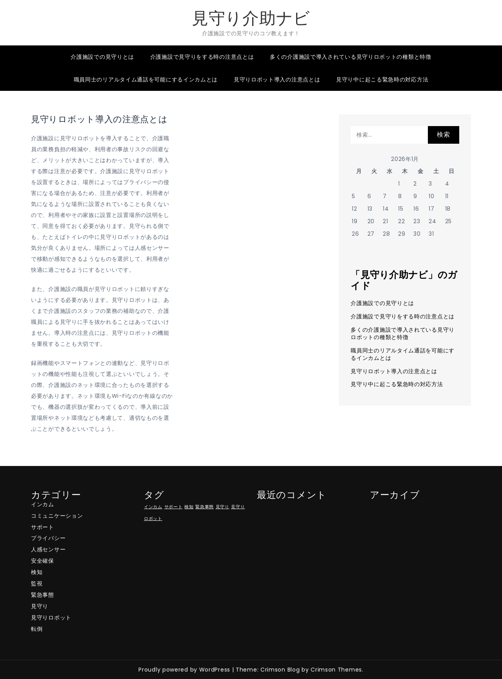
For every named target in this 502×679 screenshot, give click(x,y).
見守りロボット (51, 617)
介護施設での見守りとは (102, 57)
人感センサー (48, 549)
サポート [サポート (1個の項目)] (173, 507)
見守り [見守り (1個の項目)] (222, 507)
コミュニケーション (57, 516)
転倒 (36, 629)
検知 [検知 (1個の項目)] (188, 507)
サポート (42, 527)
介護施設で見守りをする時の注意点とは (202, 57)
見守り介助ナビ (251, 18)
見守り (39, 606)
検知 (36, 572)
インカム (42, 504)
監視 (36, 583)
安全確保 (42, 561)
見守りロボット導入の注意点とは (277, 79)
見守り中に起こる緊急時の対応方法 (382, 79)
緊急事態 (42, 595)
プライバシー (48, 538)
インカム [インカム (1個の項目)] (153, 507)
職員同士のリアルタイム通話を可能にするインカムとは (146, 79)
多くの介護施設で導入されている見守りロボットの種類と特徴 (350, 57)
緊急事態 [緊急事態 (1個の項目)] (204, 507)
